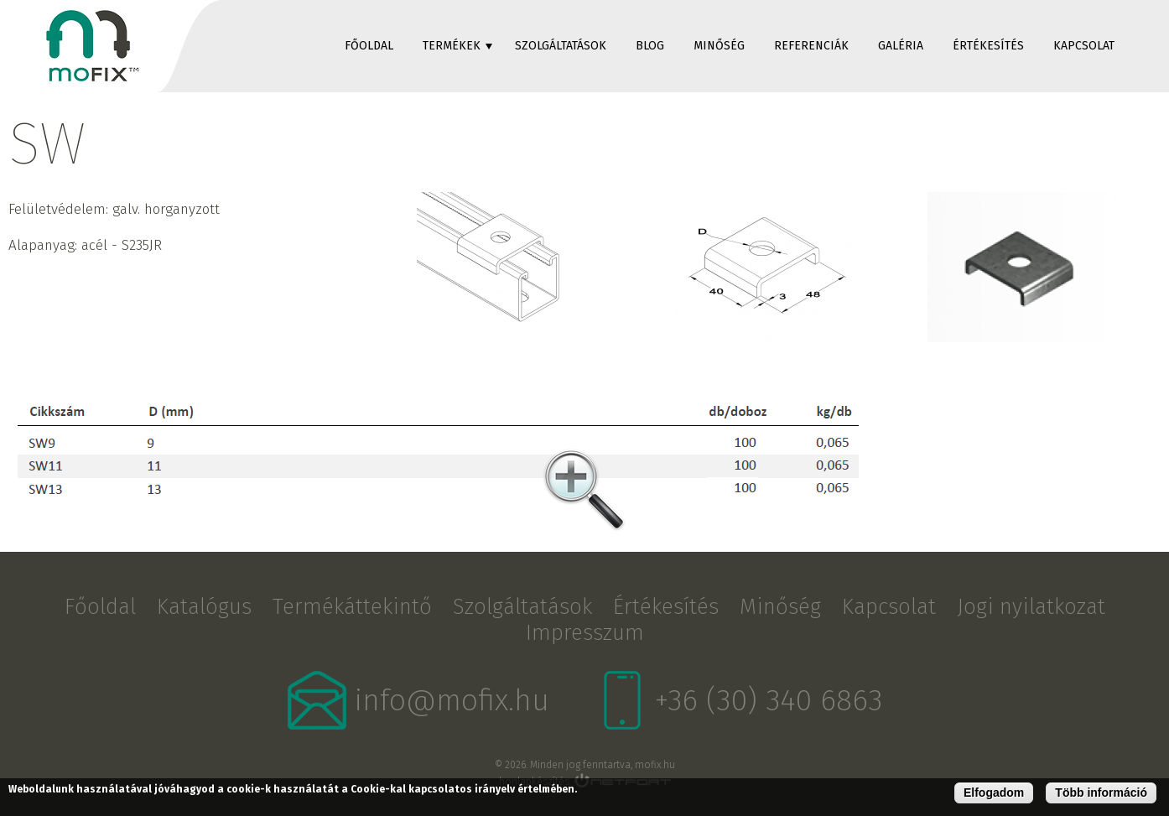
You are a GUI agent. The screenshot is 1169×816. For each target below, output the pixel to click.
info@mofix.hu (452, 700)
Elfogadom (994, 792)
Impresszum (585, 633)
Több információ (1101, 792)
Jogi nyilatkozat (1031, 607)
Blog (650, 46)
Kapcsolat (1083, 46)
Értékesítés (988, 46)
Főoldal (369, 46)
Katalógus (204, 607)
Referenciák (811, 46)
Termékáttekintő (352, 607)
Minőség (719, 46)
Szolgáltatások (560, 46)
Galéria (900, 46)
